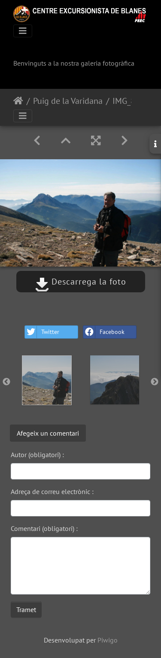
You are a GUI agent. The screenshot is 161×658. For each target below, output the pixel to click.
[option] (47, 380)
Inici (18, 100)
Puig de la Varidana (68, 100)
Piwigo (107, 640)
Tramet (26, 609)
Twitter (42, 332)
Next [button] (154, 382)
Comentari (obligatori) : (44, 528)
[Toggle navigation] (22, 30)
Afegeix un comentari (48, 433)
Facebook (104, 332)
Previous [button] (6, 382)
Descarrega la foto (80, 281)
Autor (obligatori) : (37, 454)
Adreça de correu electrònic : (52, 491)
